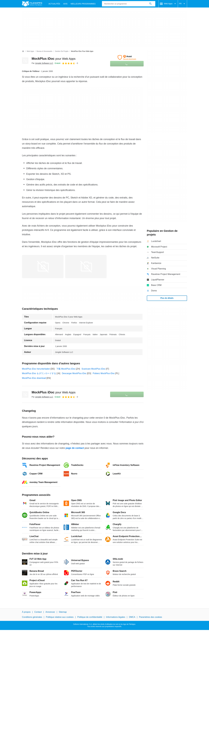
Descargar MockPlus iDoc (74, 373)
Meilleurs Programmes (83, 4)
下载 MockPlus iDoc (65, 369)
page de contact (75, 448)
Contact (38, 612)
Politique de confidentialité (89, 617)
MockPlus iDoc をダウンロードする (39, 373)
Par (42, 63)
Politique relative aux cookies (59, 617)
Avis (65, 4)
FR (182, 3)
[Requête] (128, 3)
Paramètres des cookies (150, 617)
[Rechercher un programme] (150, 3)
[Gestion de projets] (61, 51)
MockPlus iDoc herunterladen (36, 369)
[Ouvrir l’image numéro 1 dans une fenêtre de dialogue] (86, 266)
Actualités (54, 4)
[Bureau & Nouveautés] (44, 51)
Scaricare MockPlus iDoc (93, 369)
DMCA (132, 617)
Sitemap (63, 612)
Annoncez (50, 612)
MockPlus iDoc (53, 58)
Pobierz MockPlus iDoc (104, 373)
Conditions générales (32, 617)
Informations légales (115, 617)
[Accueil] (23, 51)
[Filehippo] (32, 3)
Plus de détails (166, 298)
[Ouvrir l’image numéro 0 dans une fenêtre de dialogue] (43, 266)
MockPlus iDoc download (34, 378)
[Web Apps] (30, 51)
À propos (26, 612)
